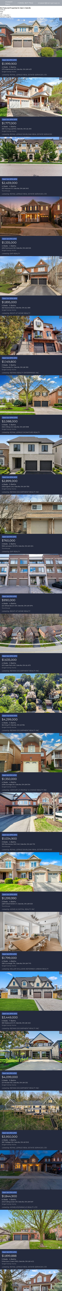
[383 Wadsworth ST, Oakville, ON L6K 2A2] (31, 991)
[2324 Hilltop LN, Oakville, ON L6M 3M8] (31, 395)
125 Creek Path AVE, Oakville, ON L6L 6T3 (16, 665)
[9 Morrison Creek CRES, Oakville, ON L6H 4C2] (31, 1229)
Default (2, 10)
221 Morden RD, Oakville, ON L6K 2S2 (15, 1082)
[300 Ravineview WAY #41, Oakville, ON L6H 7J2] (31, 812)
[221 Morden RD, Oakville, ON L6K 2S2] (31, 1050)
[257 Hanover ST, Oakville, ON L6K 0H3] (31, 156)
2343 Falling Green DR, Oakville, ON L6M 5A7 (17, 1202)
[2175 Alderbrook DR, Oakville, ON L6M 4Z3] (31, 37)
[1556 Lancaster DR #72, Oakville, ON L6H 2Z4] (31, 514)
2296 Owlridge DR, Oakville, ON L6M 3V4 (16, 784)
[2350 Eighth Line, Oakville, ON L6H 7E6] (31, 454)
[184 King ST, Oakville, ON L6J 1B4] (31, 693)
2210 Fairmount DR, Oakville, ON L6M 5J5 (16, 248)
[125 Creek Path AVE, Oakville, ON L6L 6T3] (31, 633)
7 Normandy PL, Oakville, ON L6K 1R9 (15, 367)
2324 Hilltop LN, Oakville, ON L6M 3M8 (15, 427)
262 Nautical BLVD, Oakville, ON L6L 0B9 (16, 308)
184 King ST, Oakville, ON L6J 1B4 (13, 725)
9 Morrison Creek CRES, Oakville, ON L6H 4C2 (18, 1261)
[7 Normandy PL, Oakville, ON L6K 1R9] (31, 335)
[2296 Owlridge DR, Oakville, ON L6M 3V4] (31, 753)
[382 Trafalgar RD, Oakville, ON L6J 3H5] (31, 1110)
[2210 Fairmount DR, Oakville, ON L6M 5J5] (31, 216)
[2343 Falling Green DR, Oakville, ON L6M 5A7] (31, 1170)
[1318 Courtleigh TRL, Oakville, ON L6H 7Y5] (31, 931)
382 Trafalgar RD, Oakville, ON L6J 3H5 (15, 1142)
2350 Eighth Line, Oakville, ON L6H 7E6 (15, 486)
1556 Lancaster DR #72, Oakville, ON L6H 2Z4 (17, 546)
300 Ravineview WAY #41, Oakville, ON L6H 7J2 (18, 844)
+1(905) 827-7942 (25, 3)
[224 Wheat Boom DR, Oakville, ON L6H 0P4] (31, 574)
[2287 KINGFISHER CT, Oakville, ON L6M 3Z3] (31, 872)
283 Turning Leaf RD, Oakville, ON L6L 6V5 (16, 129)
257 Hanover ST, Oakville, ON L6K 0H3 (15, 188)
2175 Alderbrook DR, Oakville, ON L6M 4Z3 (17, 69)
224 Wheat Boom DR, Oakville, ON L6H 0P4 (17, 606)
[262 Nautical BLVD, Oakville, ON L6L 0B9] (31, 276)
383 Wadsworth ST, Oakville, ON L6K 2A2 (16, 1023)
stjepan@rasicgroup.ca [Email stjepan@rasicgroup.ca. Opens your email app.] (49, 3)
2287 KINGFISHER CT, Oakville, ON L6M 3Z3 (17, 904)
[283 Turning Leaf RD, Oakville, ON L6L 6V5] (31, 97)
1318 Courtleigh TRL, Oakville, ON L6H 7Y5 (16, 963)
